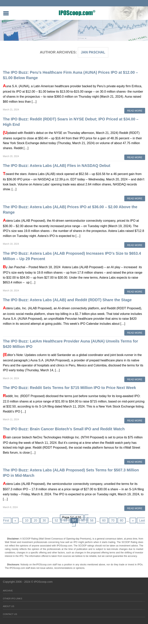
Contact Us (10, 614)
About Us (8, 606)
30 (44, 520)
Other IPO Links (12, 598)
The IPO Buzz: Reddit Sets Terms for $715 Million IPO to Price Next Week (69, 388)
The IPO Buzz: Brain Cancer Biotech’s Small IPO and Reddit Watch (64, 429)
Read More (134, 110)
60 (104, 520)
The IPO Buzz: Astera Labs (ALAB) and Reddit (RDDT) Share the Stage (67, 300)
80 (121, 520)
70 (112, 520)
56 (91, 520)
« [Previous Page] (15, 520)
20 (35, 520)
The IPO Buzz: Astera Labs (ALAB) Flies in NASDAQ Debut (56, 165)
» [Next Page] (133, 520)
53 (65, 520)
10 (26, 520)
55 (83, 520)
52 (56, 520)
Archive (8, 590)
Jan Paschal (93, 52)
